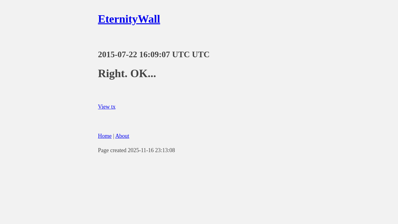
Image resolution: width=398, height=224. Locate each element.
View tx (106, 107)
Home (105, 136)
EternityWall (129, 19)
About (122, 136)
